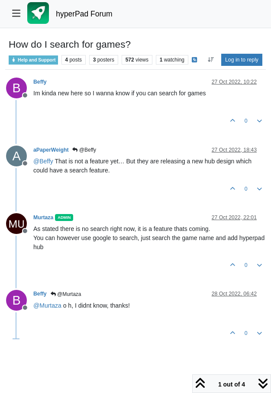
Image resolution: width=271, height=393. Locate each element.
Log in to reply (241, 60)
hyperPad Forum (84, 14)
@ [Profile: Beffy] (43, 161)
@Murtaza (66, 294)
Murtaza (43, 217)
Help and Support (33, 60)
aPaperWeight (50, 150)
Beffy (40, 82)
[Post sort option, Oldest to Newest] (210, 60)
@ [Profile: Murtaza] (47, 305)
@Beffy (84, 150)
